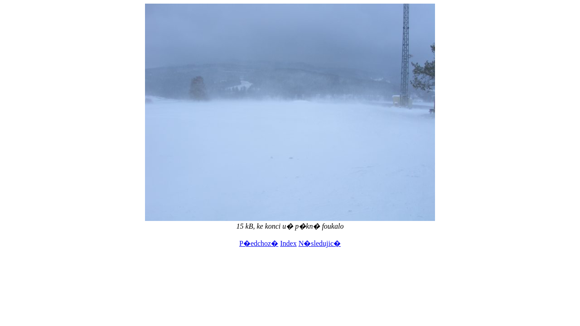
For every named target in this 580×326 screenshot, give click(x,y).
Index (288, 243)
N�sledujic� (320, 243)
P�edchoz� (258, 243)
